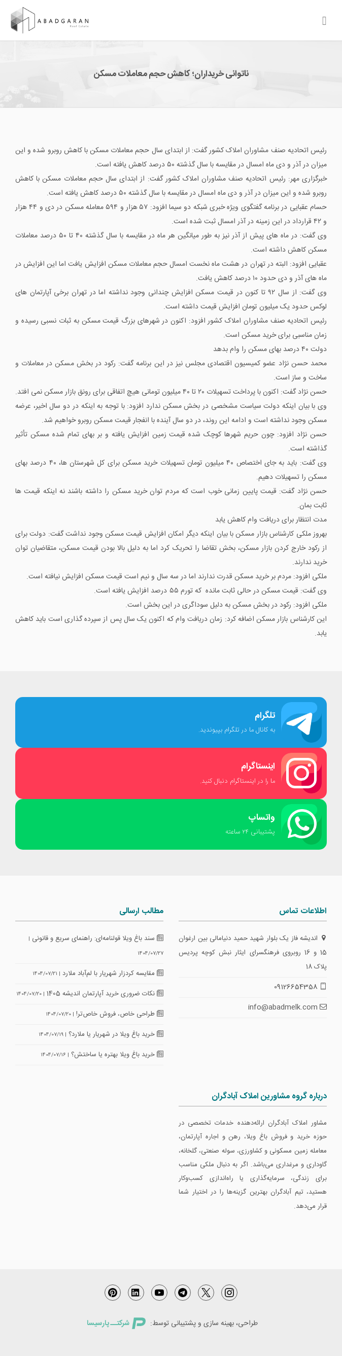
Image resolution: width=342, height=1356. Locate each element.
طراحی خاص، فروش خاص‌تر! (119, 1014)
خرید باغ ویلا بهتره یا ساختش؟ (117, 1054)
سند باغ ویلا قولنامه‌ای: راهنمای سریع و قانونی (97, 938)
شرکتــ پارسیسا (116, 1323)
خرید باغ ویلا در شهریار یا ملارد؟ (116, 1034)
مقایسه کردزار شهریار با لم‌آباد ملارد (112, 973)
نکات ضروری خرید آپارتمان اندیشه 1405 (105, 993)
